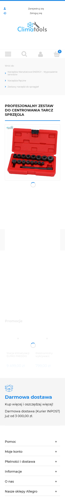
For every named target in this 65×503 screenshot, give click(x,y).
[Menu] (8, 54)
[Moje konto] (41, 54)
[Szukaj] (24, 54)
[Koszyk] (57, 54)
